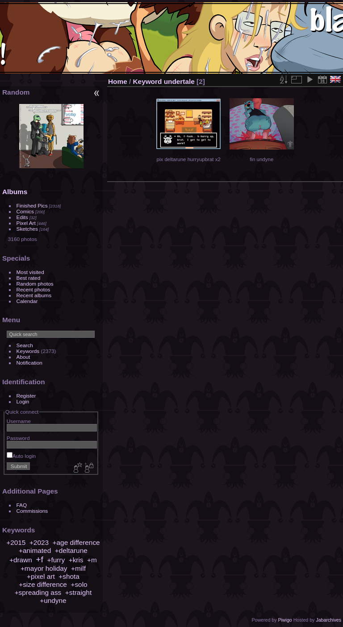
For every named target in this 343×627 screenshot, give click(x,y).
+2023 (39, 542)
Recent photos (33, 289)
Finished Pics (32, 205)
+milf (78, 568)
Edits (22, 217)
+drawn (20, 560)
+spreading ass (38, 592)
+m (92, 560)
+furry (56, 560)
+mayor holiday (44, 568)
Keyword (147, 81)
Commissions (32, 511)
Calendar (27, 301)
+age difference (76, 542)
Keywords (28, 351)
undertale (179, 81)
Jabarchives (328, 620)
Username (19, 421)
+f (39, 559)
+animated (35, 550)
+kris (76, 560)
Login (23, 401)
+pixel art (41, 576)
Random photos (35, 284)
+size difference (43, 584)
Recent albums (34, 295)
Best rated (29, 278)
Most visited (30, 272)
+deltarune (71, 550)
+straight (78, 592)
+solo (79, 584)
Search (25, 345)
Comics (25, 211)
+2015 (15, 542)
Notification (29, 362)
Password (18, 438)
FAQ (22, 505)
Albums (14, 191)
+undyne (53, 600)
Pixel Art (26, 223)
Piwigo (285, 620)
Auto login (21, 456)
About (23, 357)
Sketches (27, 229)
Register (26, 396)
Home (117, 81)
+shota (69, 576)
